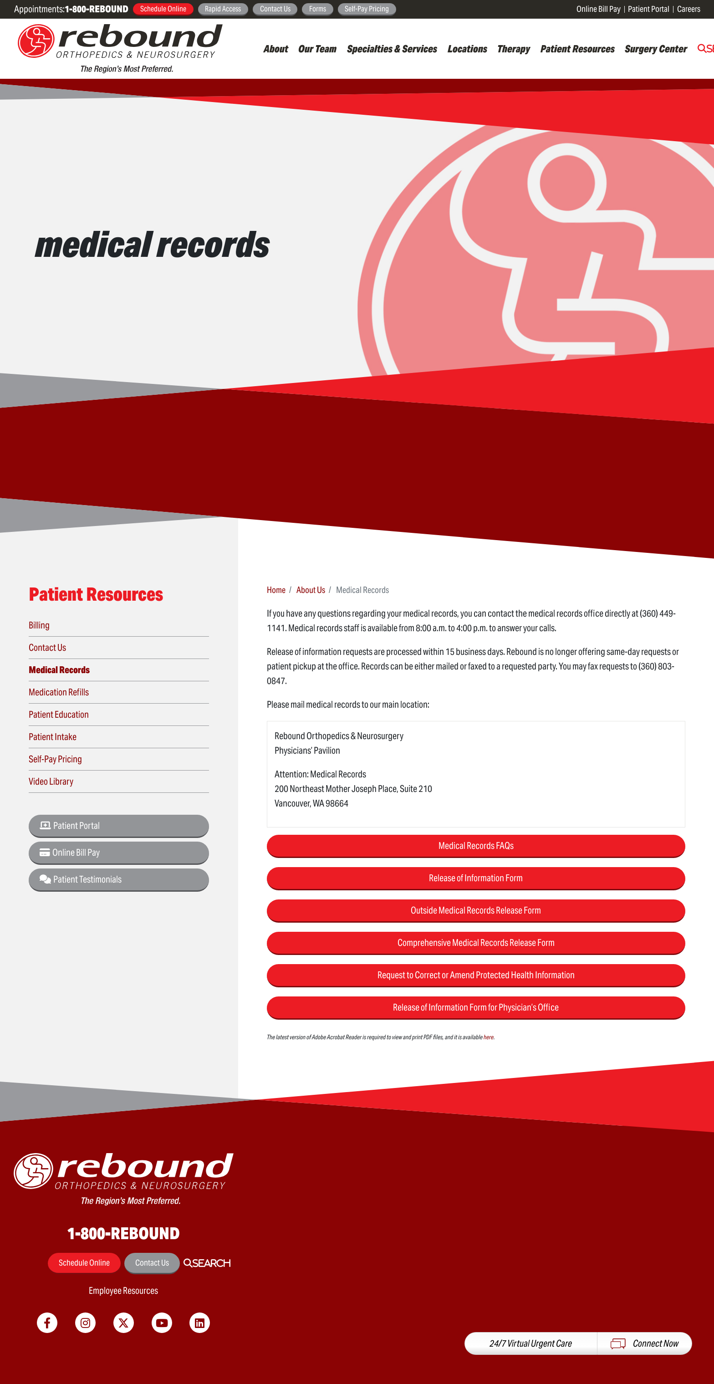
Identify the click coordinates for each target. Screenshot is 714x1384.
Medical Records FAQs (476, 846)
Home (276, 589)
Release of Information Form (476, 878)
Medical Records (59, 670)
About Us (310, 589)
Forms (317, 8)
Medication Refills (59, 692)
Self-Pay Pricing (367, 8)
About (276, 48)
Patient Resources (578, 48)
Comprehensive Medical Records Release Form (476, 943)
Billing (39, 625)
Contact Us (275, 8)
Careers (688, 9)
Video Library (51, 781)
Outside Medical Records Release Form (476, 910)
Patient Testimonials (81, 879)
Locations (467, 48)
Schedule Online (163, 8)
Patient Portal (648, 9)
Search (211, 1263)
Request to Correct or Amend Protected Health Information (476, 975)
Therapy (513, 48)
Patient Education (59, 714)
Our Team (317, 48)
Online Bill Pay (598, 9)
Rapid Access (223, 8)
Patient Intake (52, 737)
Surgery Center (656, 48)
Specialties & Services (392, 48)
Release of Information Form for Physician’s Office (476, 1007)
